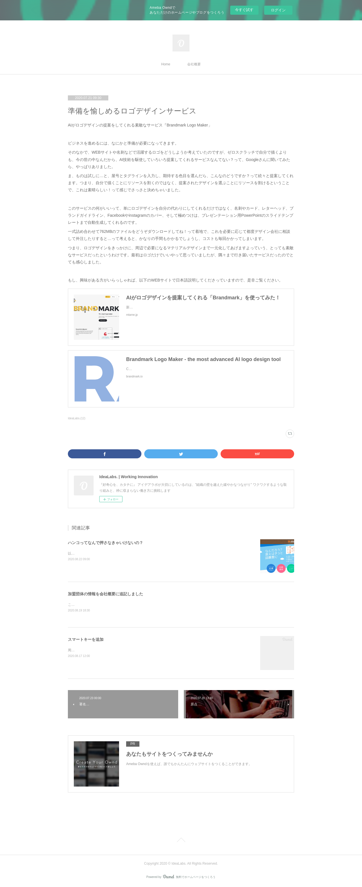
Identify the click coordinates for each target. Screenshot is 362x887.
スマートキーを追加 (86, 639)
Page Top (181, 841)
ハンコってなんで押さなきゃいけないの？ (105, 542)
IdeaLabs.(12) (76, 418)
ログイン (278, 10)
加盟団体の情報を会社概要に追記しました (105, 594)
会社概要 (194, 64)
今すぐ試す (244, 10)
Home (165, 64)
